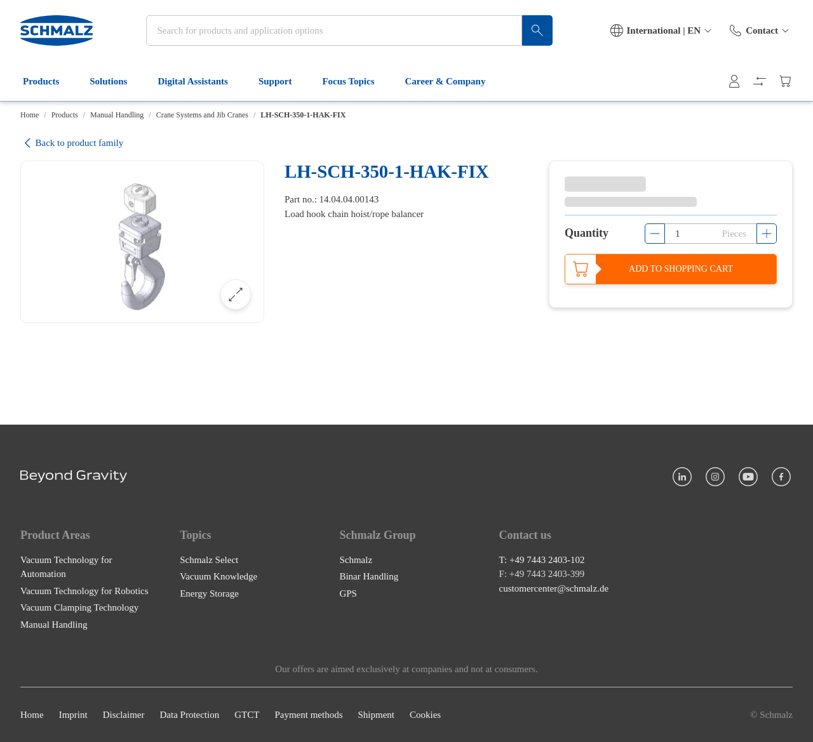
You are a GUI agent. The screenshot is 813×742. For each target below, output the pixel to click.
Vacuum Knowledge (218, 576)
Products (48, 81)
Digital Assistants (200, 81)
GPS (348, 593)
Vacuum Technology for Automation (66, 567)
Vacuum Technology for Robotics (84, 591)
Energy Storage (209, 593)
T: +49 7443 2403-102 (542, 560)
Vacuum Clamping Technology (79, 607)
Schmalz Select (209, 560)
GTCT (246, 715)
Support (283, 81)
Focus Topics (355, 81)
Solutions (116, 81)
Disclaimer (124, 715)
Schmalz (355, 560)
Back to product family (71, 143)
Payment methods (308, 715)
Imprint (73, 715)
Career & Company (453, 81)
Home (29, 114)
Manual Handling (117, 114)
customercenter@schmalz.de (554, 588)
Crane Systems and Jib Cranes (202, 114)
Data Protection (189, 715)
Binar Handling (368, 576)
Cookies (425, 715)
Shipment (376, 715)
